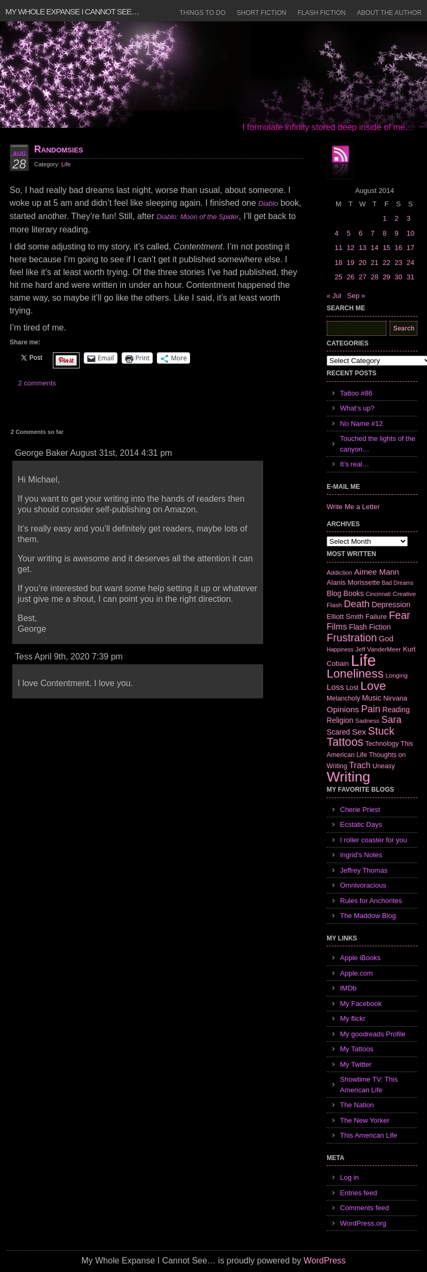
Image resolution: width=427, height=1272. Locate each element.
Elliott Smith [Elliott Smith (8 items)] (345, 617)
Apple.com (356, 973)
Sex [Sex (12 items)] (359, 731)
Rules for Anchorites (371, 901)
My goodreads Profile (373, 1034)
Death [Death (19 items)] (356, 604)
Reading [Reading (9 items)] (395, 709)
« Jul (334, 296)
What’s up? (357, 408)
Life (66, 164)
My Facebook (361, 1004)
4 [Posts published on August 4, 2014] (336, 233)
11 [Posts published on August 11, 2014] (338, 248)
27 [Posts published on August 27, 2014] (362, 277)
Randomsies (58, 149)
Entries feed (358, 1193)
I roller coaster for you (373, 840)
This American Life (368, 1135)
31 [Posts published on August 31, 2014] (410, 277)
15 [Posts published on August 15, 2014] (386, 248)
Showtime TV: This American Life (369, 1084)
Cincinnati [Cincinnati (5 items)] (378, 594)
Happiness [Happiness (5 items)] (340, 649)
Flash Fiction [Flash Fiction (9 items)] (370, 627)
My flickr (353, 1019)
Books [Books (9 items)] (353, 593)
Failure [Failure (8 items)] (376, 617)
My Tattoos (357, 1049)
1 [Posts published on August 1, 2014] (384, 218)
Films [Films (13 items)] (337, 626)
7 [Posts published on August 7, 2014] (372, 233)
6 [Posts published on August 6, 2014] (360, 233)
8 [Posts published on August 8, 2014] (384, 233)
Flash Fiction (321, 13)
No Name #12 (361, 424)
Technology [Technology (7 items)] (382, 743)
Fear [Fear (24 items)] (399, 615)
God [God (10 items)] (386, 638)
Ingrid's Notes (361, 855)
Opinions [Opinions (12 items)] (343, 709)
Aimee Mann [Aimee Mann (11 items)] (376, 571)
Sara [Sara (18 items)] (392, 719)
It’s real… (354, 464)
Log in (349, 1177)
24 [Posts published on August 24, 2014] (410, 263)
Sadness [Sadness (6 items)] (367, 720)
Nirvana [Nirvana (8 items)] (395, 698)
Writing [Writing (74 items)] (348, 777)
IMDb (348, 988)
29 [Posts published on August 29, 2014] (386, 277)
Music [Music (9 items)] (371, 698)
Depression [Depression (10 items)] (390, 604)
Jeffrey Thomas (364, 870)
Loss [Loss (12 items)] (335, 686)
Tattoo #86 (356, 393)
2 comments (37, 383)
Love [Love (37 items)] (373, 686)
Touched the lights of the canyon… (377, 443)
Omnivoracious (363, 885)
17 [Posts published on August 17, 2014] (410, 248)
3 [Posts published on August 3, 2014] (408, 218)
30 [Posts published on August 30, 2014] (398, 277)
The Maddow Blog (368, 916)
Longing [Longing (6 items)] (396, 675)
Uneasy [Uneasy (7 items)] (384, 766)
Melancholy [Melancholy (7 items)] (343, 698)
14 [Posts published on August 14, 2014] (374, 248)
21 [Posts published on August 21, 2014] (374, 263)
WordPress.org (363, 1223)
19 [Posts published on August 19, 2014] (350, 263)
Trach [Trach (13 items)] (359, 765)
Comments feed (364, 1208)
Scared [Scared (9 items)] (338, 732)
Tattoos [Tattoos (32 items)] (345, 742)
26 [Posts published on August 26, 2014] (350, 277)
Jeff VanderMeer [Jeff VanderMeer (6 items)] (378, 649)
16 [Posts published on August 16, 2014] (398, 248)
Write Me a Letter (353, 507)
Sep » (356, 296)
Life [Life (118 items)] (363, 660)
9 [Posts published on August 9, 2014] (396, 233)
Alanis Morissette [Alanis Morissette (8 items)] (353, 582)
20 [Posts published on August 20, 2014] (362, 263)
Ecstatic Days (361, 824)
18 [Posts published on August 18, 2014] (338, 263)
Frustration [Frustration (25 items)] (352, 637)
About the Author (389, 13)
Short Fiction (262, 13)
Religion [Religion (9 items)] (340, 720)
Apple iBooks (360, 958)
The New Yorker (365, 1120)
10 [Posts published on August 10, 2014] (410, 233)
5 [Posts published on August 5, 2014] (348, 233)
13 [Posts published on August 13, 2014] (362, 248)
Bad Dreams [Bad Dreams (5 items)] (397, 582)
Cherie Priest (360, 810)
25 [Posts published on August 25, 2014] (338, 277)
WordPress (325, 1260)
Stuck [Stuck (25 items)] (381, 731)
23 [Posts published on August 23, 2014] (398, 263)
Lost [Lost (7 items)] (352, 687)
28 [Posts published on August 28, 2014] (374, 277)
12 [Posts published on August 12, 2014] (350, 248)
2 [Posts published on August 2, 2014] (396, 218)
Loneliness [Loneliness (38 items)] (355, 673)
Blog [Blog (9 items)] (334, 593)
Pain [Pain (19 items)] (370, 709)
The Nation (357, 1105)
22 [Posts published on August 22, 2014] (386, 263)
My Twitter (355, 1064)
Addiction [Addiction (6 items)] (339, 572)
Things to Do (202, 13)
